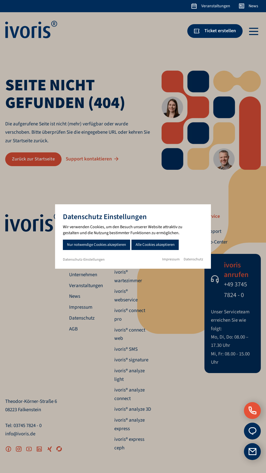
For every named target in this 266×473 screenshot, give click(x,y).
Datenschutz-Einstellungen (84, 259)
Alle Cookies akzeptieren (155, 244)
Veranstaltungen (215, 6)
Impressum (171, 259)
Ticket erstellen (220, 31)
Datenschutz (193, 259)
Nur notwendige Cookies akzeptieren (96, 244)
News (253, 6)
